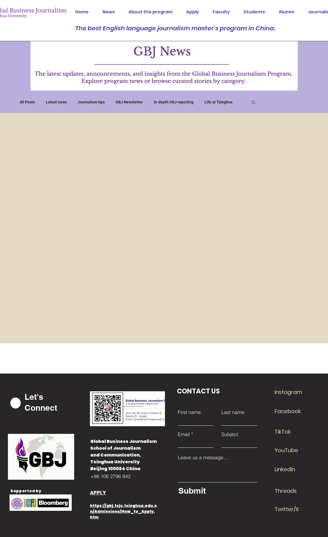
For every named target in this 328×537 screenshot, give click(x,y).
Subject (229, 434)
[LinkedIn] (294, 469)
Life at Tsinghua (218, 102)
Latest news (56, 102)
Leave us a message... (202, 457)
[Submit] (216, 490)
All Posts (27, 102)
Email (184, 434)
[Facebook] (294, 411)
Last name (232, 412)
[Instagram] (294, 392)
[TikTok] (294, 431)
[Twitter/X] (294, 509)
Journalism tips (91, 102)
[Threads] (294, 490)
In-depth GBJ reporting (174, 102)
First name (189, 412)
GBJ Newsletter (129, 102)
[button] (253, 103)
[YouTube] (294, 450)
